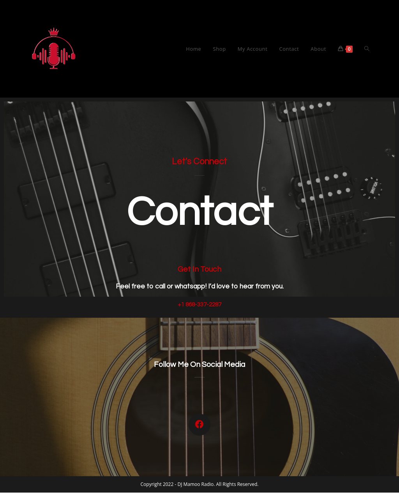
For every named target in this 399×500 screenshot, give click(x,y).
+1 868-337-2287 (199, 304)
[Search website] (366, 49)
